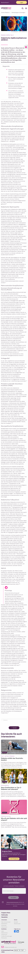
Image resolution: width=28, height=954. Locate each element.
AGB (2, 931)
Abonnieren (4, 927)
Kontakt (16, 922)
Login (21, 2)
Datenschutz (4, 932)
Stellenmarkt (17, 923)
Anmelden (13, 897)
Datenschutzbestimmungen (12, 902)
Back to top (19, 950)
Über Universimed (5, 922)
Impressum (4, 934)
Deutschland (4, 2)
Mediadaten (4, 923)
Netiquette (4, 938)
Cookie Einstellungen (6, 936)
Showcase (3, 925)
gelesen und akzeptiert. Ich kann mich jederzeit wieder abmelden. (15, 902)
